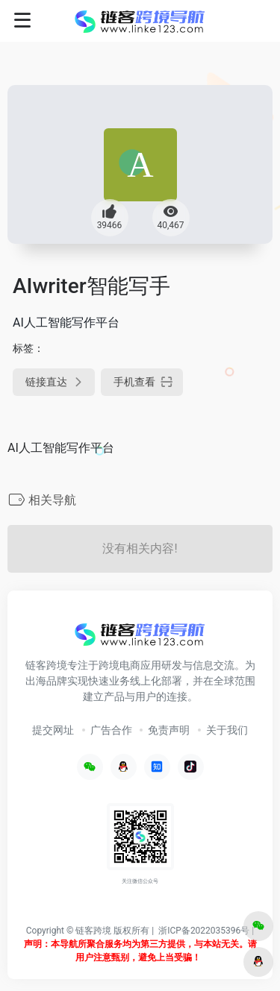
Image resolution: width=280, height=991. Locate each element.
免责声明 (169, 730)
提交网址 (53, 730)
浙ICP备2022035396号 (203, 930)
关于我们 (227, 730)
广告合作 (111, 730)
